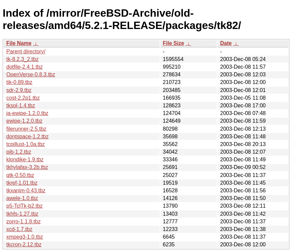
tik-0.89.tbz (19, 82)
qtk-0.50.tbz (20, 175)
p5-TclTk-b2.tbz (24, 206)
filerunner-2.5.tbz (26, 129)
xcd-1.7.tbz (19, 229)
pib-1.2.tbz (18, 152)
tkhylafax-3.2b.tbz (27, 167)
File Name (19, 43)
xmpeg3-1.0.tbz (24, 237)
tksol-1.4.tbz (20, 105)
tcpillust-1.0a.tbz (25, 144)
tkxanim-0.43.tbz (25, 190)
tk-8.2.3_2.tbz (22, 59)
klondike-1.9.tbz (25, 159)
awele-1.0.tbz (22, 198)
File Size (173, 43)
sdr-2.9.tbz (19, 90)
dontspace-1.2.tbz (27, 136)
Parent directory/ (25, 51)
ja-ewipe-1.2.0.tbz (27, 113)
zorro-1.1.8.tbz (23, 221)
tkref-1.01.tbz (21, 183)
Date (226, 43)
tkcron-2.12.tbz (24, 244)
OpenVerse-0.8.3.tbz (30, 74)
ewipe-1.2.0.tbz (24, 121)
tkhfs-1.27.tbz (22, 214)
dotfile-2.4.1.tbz (24, 67)
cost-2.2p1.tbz (23, 98)
